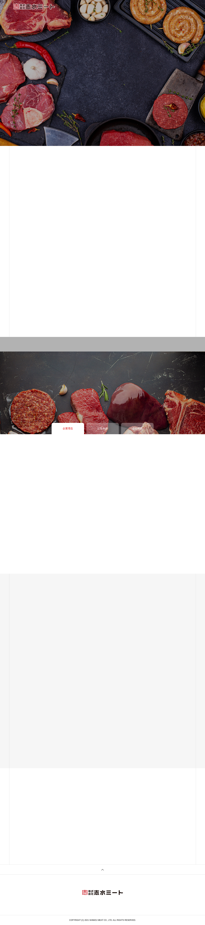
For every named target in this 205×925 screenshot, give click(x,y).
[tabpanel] (102, 73)
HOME (77, 6)
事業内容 (107, 6)
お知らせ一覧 (125, 6)
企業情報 (91, 6)
